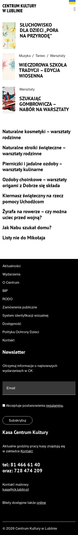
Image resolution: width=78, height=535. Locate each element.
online (41, 503)
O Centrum (10, 282)
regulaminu (54, 405)
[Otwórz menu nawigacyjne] (75, 9)
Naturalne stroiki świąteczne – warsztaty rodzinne (33, 151)
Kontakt (8, 340)
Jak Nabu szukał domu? (26, 228)
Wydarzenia (11, 274)
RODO (7, 299)
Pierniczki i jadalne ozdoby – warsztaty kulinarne (32, 167)
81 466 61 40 (25, 464)
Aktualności (11, 266)
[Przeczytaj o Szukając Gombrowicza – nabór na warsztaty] (8, 100)
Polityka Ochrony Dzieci (20, 332)
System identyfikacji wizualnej (25, 315)
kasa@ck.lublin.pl (15, 489)
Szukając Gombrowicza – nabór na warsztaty (44, 104)
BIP (5, 291)
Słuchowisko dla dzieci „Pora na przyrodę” (39, 30)
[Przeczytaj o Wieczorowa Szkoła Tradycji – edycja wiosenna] (8, 66)
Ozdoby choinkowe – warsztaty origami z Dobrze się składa (34, 183)
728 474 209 (28, 470)
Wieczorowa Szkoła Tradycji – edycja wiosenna (43, 70)
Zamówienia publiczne (19, 307)
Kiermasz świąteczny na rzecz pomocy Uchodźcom (32, 199)
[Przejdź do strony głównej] (19, 8)
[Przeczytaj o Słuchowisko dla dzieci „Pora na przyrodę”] (9, 35)
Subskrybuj (17, 420)
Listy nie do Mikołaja (23, 238)
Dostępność (11, 324)
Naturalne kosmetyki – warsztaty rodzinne (36, 135)
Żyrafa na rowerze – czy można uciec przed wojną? (34, 215)
